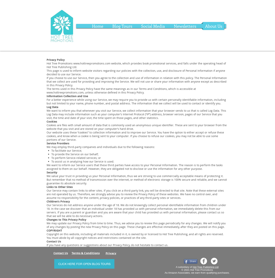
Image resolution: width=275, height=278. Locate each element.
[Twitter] (214, 261)
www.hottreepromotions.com (91, 63)
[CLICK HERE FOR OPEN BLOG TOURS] (84, 264)
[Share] (190, 261)
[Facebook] (203, 261)
